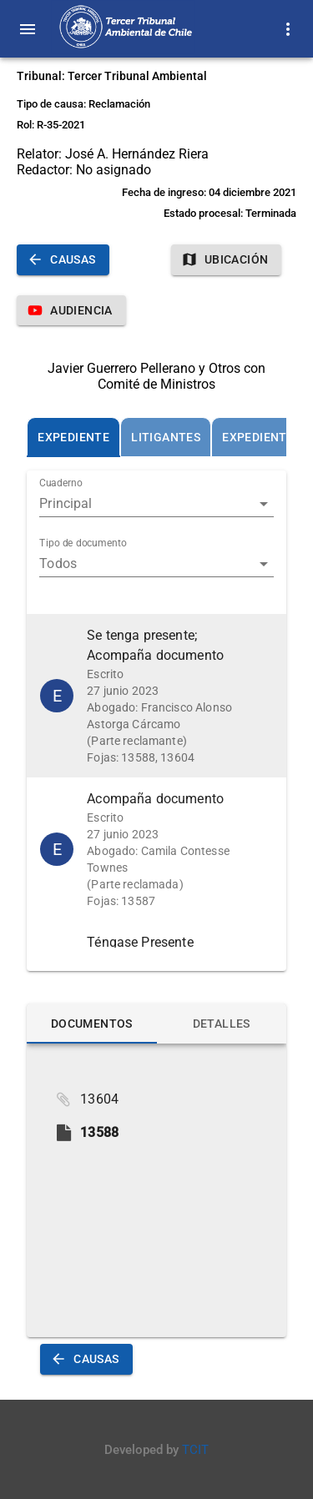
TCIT (195, 1449)
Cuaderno (61, 484)
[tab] (73, 437)
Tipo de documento (83, 544)
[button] (156, 695)
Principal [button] (65, 503)
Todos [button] (58, 563)
